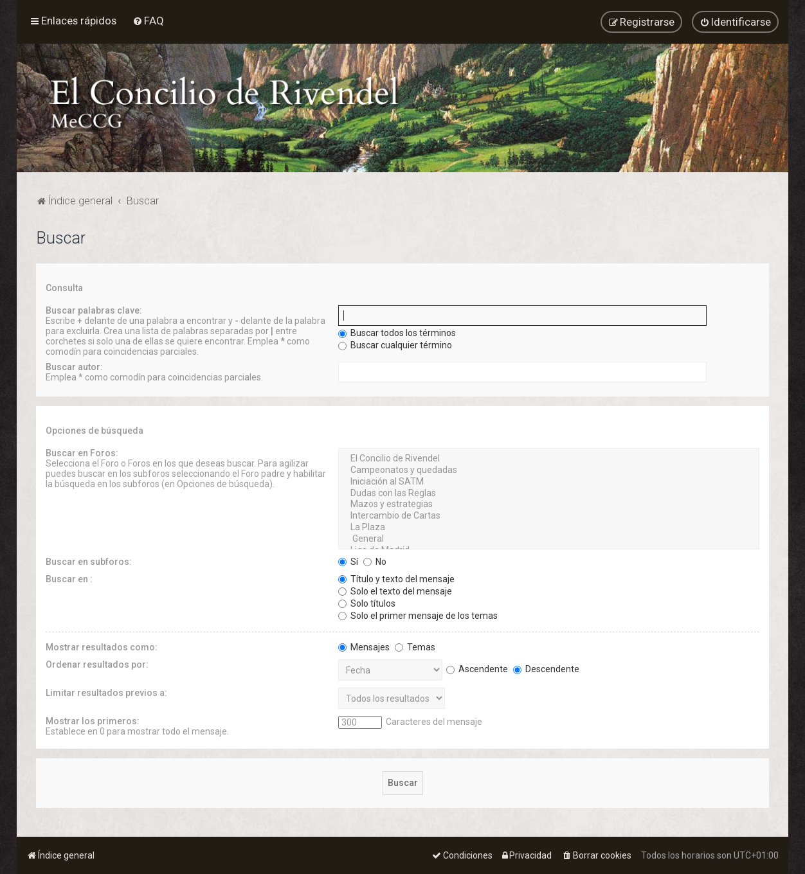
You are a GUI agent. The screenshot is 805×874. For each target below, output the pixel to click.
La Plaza (548, 526)
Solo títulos (366, 602)
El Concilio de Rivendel (548, 458)
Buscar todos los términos (397, 332)
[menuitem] (148, 20)
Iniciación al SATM (548, 480)
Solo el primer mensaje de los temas (418, 614)
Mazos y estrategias (548, 504)
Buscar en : (69, 578)
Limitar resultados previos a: (106, 691)
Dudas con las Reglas (548, 492)
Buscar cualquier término (395, 344)
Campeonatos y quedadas (548, 469)
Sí (348, 560)
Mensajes (364, 646)
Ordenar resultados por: (97, 663)
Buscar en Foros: (82, 452)
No (374, 560)
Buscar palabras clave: (94, 310)
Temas (415, 646)
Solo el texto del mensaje (395, 590)
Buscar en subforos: (89, 560)
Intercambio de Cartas (548, 515)
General (548, 538)
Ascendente (477, 668)
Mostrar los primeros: (93, 720)
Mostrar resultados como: (102, 646)
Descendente (546, 668)
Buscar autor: (74, 366)
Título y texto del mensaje (396, 578)
